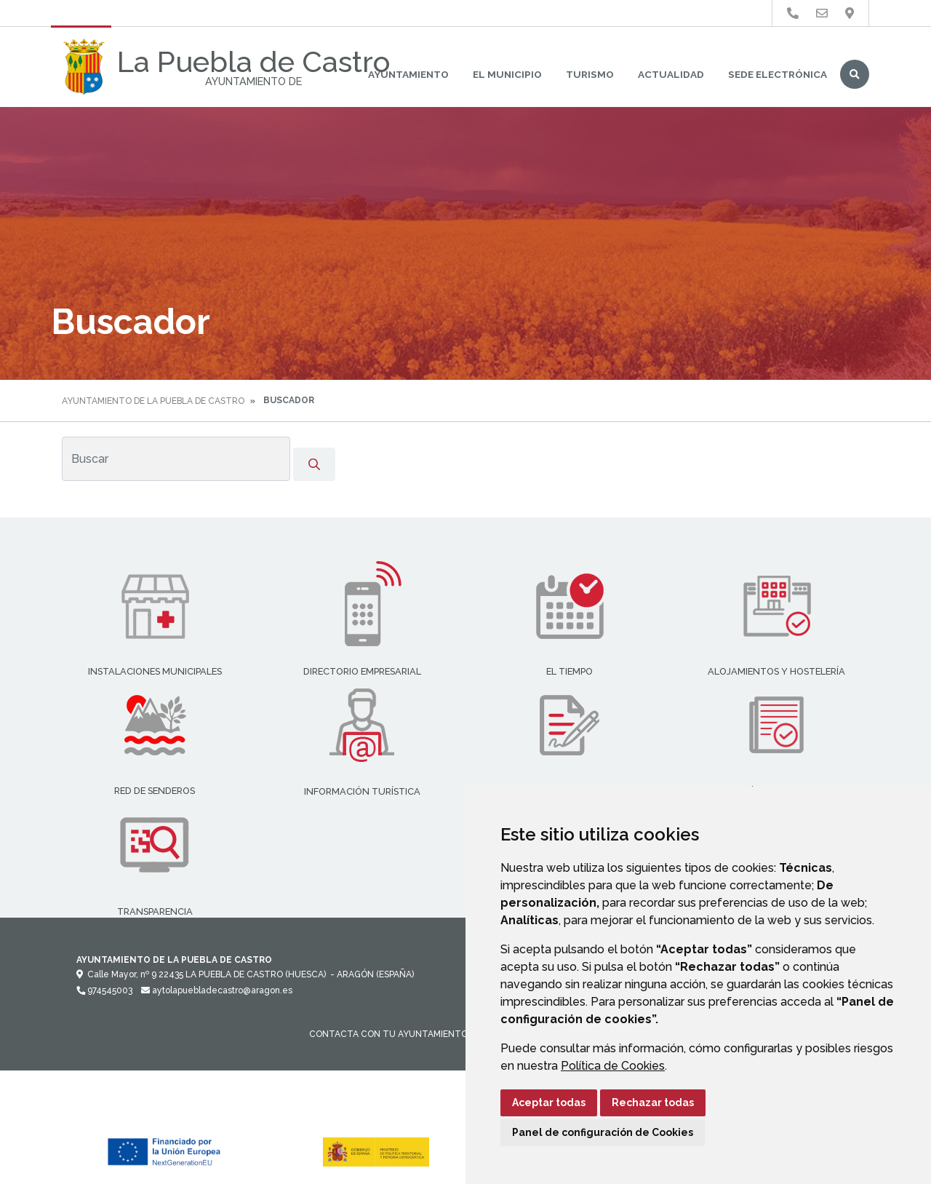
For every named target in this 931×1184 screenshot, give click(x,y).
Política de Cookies (613, 1066)
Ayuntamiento (408, 74)
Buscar (854, 74)
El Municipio (507, 74)
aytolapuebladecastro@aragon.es (216, 990)
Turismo (590, 74)
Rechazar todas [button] (653, 1102)
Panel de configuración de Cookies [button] (602, 1132)
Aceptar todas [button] (549, 1102)
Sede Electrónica (777, 74)
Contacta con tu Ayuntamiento (388, 1034)
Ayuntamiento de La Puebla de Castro (153, 401)
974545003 (104, 990)
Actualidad (671, 74)
